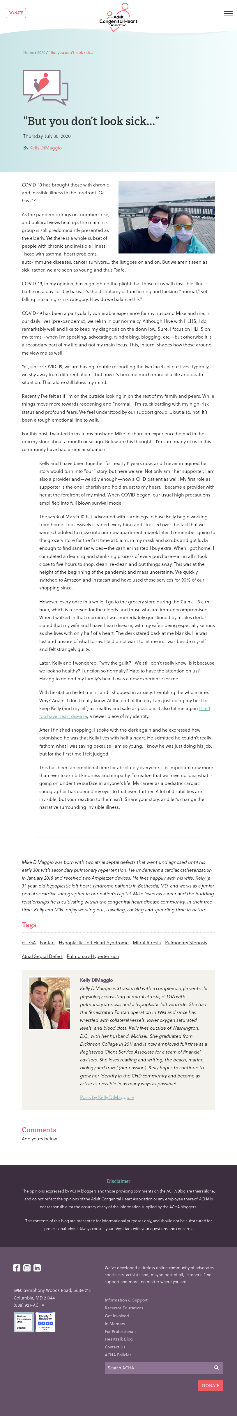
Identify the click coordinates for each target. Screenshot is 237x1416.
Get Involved (117, 1316)
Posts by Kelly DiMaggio (105, 1097)
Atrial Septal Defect (42, 956)
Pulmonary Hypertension (93, 956)
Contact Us (115, 1347)
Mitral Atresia (147, 942)
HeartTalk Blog (119, 1339)
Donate (15, 12)
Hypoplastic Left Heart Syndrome (94, 942)
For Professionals (120, 1331)
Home (28, 52)
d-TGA (29, 942)
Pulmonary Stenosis (186, 942)
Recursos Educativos (124, 1308)
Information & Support (126, 1300)
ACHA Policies (118, 1355)
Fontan (47, 942)
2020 (41, 52)
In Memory (115, 1323)
